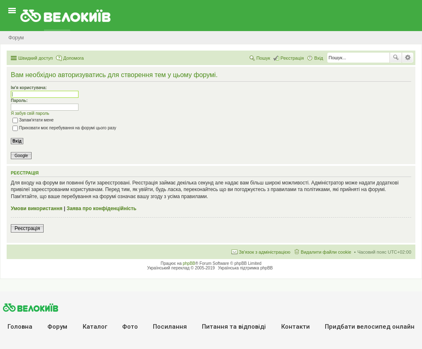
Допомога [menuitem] (73, 58)
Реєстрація (27, 228)
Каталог (95, 326)
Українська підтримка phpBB (245, 268)
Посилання (170, 326)
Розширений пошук (407, 58)
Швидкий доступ (35, 58)
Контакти (295, 326)
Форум (57, 326)
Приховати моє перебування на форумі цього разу (64, 128)
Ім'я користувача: (29, 87)
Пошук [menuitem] (263, 58)
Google (21, 155)
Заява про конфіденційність (101, 208)
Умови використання (36, 208)
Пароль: (19, 100)
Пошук (396, 58)
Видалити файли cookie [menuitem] (326, 252)
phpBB (189, 263)
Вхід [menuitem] (318, 58)
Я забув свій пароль (30, 113)
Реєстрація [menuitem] (292, 58)
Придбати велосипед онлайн (370, 326)
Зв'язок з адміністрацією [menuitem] (264, 252)
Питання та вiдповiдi (234, 326)
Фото (130, 326)
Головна (19, 326)
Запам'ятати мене (33, 120)
